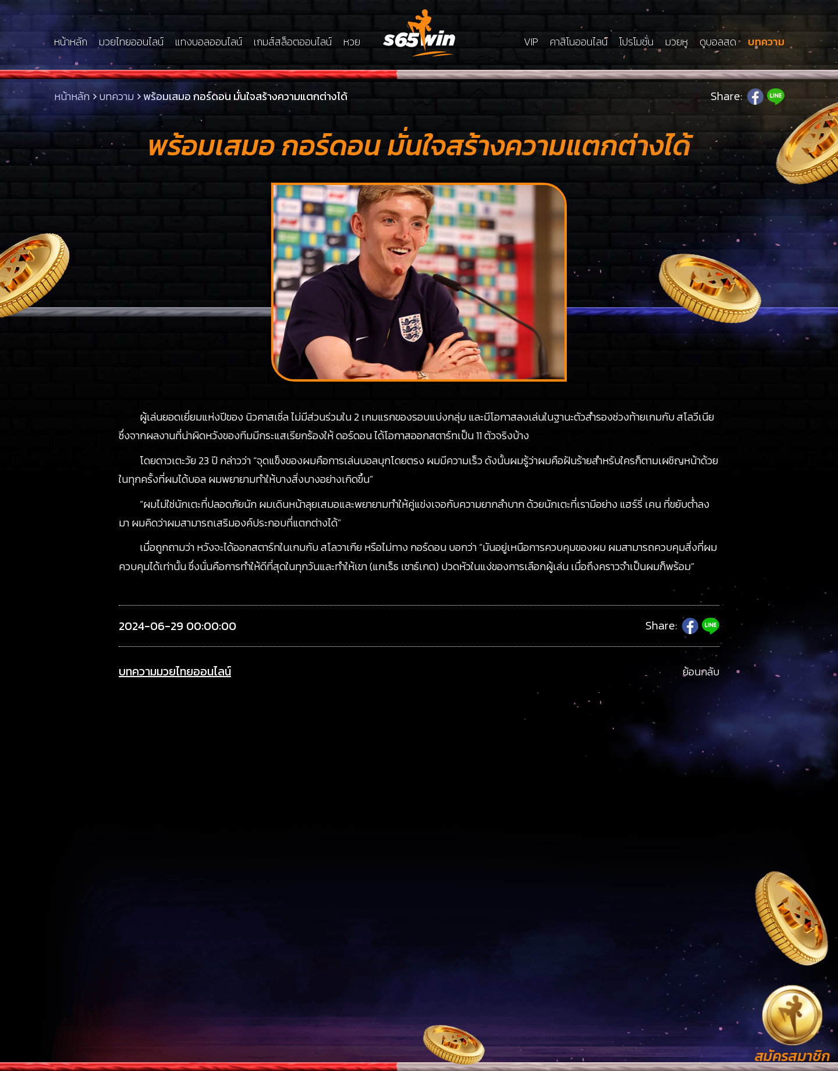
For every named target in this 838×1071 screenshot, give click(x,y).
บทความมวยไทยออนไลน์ (175, 671)
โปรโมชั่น (636, 42)
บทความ (766, 42)
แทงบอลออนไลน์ (208, 42)
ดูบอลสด (717, 42)
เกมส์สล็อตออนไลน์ (293, 42)
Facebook (755, 96)
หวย (351, 42)
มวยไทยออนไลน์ (131, 42)
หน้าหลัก (70, 42)
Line (775, 96)
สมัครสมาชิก (792, 1056)
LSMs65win (419, 32)
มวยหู (676, 42)
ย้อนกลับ (701, 671)
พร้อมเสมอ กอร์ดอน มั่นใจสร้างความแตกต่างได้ (245, 96)
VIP (531, 42)
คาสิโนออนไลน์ (579, 42)
